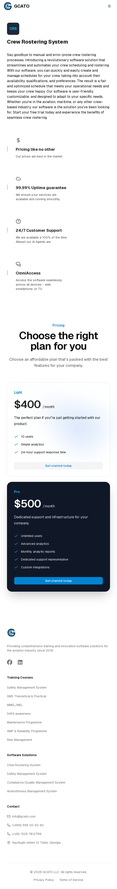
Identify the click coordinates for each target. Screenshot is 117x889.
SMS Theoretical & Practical (26, 696)
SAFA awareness (19, 714)
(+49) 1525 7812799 (24, 834)
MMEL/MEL (15, 705)
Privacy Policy (44, 880)
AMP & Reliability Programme (27, 731)
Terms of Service (71, 880)
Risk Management (19, 740)
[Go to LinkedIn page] (20, 662)
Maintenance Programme (24, 722)
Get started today (58, 466)
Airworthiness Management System (32, 791)
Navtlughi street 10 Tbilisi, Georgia (34, 843)
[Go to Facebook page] (9, 662)
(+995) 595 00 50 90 (25, 825)
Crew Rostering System (23, 765)
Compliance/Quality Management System (36, 782)
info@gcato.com (21, 816)
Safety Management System (27, 687)
